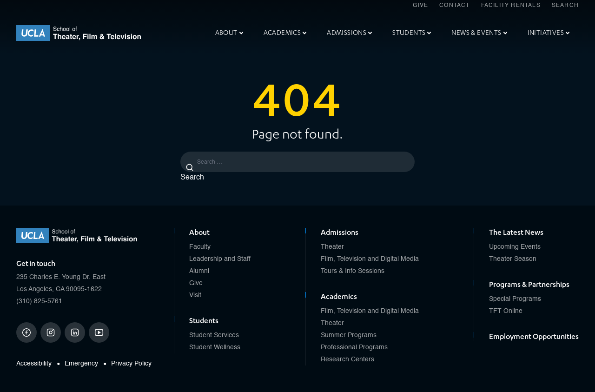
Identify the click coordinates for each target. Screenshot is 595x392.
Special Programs (515, 299)
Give (420, 5)
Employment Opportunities (534, 336)
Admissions (349, 32)
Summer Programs (349, 335)
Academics (285, 32)
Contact (454, 5)
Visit (195, 295)
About (229, 32)
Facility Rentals (511, 5)
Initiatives (548, 32)
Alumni (199, 271)
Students (411, 32)
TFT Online (505, 311)
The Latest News (516, 232)
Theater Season (512, 259)
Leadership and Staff (220, 259)
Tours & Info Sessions (352, 271)
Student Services (214, 335)
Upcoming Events (515, 247)
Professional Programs (354, 347)
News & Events (479, 32)
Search (565, 5)
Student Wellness (214, 347)
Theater (332, 247)
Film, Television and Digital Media (370, 259)
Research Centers (347, 359)
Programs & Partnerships (529, 284)
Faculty (200, 247)
